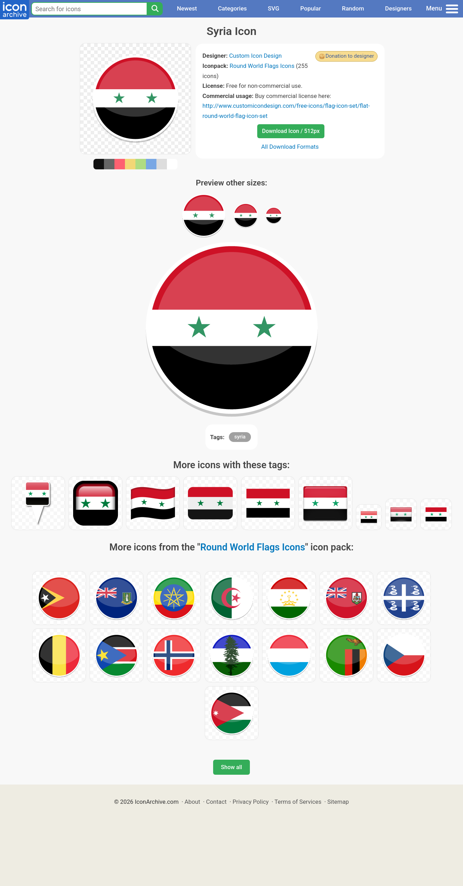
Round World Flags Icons (262, 65)
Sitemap (338, 801)
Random (353, 8)
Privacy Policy (250, 801)
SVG (273, 8)
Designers (398, 8)
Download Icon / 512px (291, 131)
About (192, 801)
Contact (216, 801)
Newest (187, 8)
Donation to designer (349, 56)
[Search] (155, 8)
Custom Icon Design (255, 55)
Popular (310, 8)
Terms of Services (297, 801)
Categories (232, 8)
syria (239, 437)
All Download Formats (290, 146)
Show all (231, 767)
